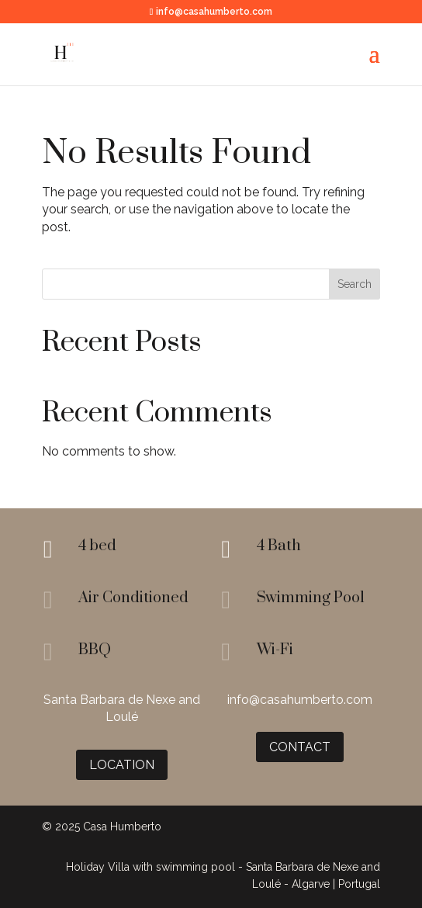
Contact (299, 747)
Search (354, 284)
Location (121, 764)
